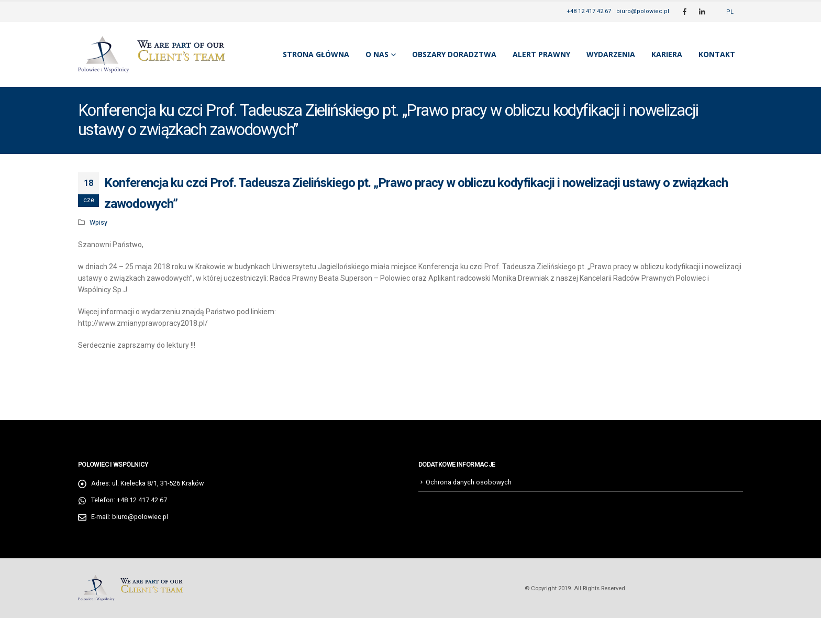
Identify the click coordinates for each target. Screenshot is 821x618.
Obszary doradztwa (454, 54)
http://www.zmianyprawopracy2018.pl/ (143, 323)
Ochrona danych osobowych (469, 482)
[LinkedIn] (701, 11)
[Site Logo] (151, 54)
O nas (377, 54)
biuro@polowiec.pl (642, 11)
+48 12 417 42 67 (589, 11)
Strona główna (316, 54)
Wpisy (98, 222)
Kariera (666, 54)
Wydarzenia (610, 54)
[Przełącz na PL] (730, 12)
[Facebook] (684, 11)
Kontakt (716, 54)
